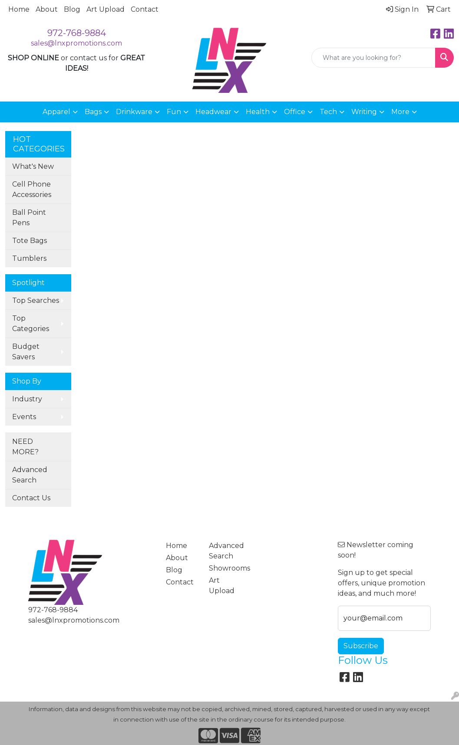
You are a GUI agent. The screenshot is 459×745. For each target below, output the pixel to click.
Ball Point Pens (29, 217)
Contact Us (31, 498)
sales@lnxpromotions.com (76, 43)
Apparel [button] (56, 112)
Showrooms (225, 568)
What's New (33, 166)
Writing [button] (364, 112)
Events (24, 417)
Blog (72, 9)
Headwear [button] (213, 112)
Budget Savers (26, 351)
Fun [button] (174, 112)
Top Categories (30, 323)
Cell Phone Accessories (31, 189)
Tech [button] (328, 112)
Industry (27, 399)
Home (19, 9)
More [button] (400, 112)
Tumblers (29, 258)
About (47, 9)
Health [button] (258, 112)
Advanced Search (29, 475)
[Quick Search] (373, 58)
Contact (145, 9)
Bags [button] (93, 112)
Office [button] (294, 112)
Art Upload (105, 9)
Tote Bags (29, 240)
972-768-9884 (76, 33)
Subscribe (360, 646)
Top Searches (35, 300)
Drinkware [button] (134, 112)
